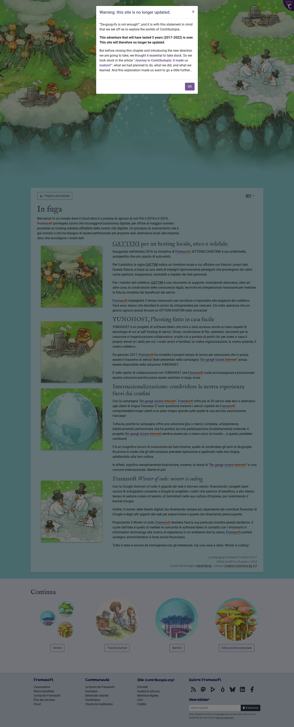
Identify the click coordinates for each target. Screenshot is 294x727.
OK (190, 86)
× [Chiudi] (193, 12)
